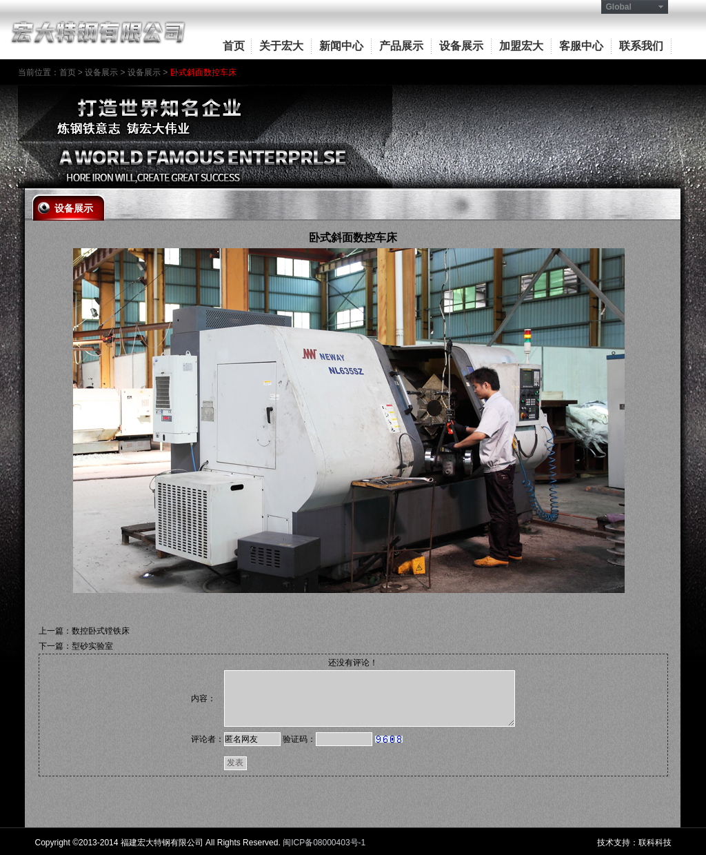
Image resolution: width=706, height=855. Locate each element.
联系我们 (641, 46)
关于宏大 (281, 46)
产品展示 (401, 46)
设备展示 (461, 46)
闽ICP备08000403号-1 (324, 842)
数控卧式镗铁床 (101, 631)
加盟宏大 (521, 46)
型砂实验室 (92, 646)
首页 (234, 46)
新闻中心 (341, 46)
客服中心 (581, 46)
